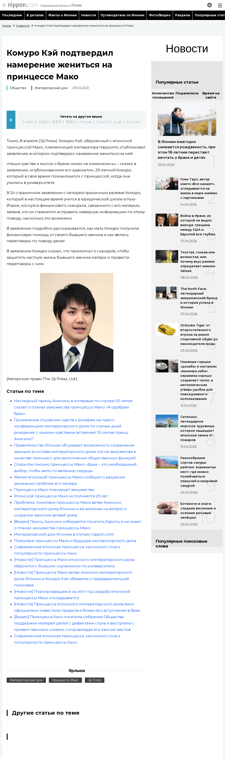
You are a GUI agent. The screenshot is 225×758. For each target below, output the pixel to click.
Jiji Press (94, 680)
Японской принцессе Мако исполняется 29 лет (61, 496)
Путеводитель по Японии (123, 15)
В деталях (35, 15)
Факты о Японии (62, 15)
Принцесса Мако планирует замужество (54, 489)
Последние (12, 15)
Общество (18, 88)
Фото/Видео (160, 15)
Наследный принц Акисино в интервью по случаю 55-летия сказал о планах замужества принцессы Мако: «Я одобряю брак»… (73, 407)
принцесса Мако (65, 680)
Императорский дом (51, 88)
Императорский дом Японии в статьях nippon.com (64, 534)
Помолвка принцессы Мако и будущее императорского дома (75, 540)
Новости (88, 15)
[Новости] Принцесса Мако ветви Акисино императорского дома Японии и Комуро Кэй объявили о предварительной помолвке (73, 578)
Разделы (182, 15)
